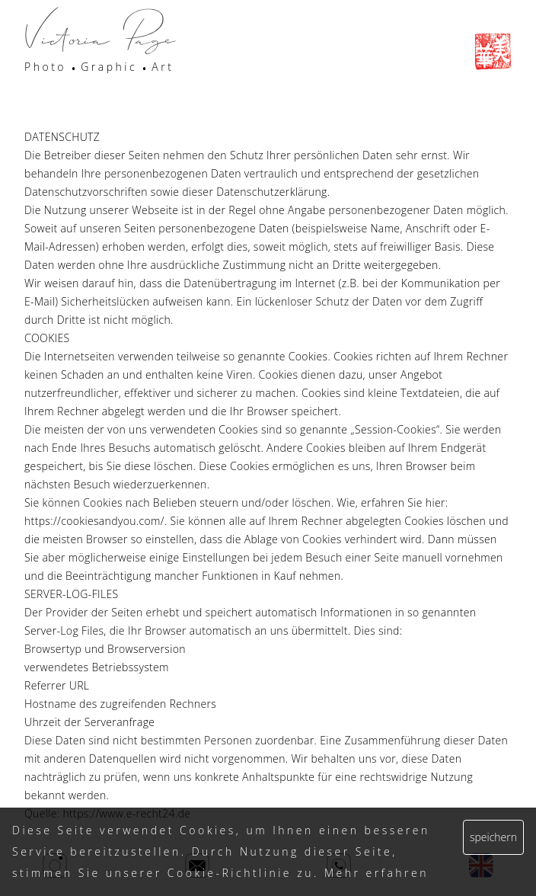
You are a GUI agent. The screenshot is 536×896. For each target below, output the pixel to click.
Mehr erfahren (376, 873)
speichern (493, 837)
